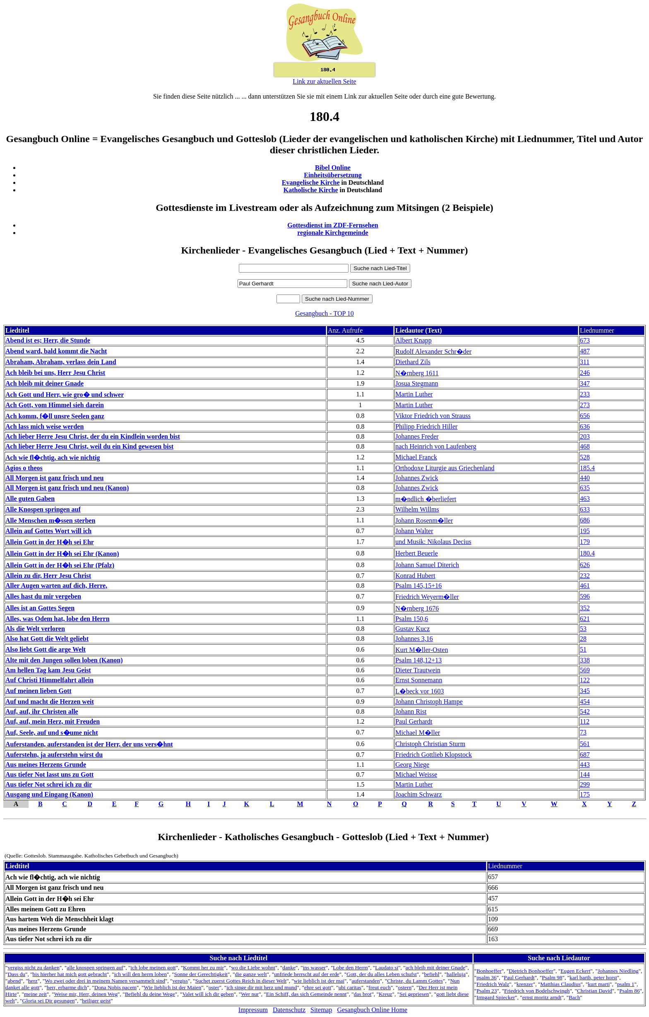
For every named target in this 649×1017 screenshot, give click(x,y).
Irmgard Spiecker (495, 997)
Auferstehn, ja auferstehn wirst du (54, 754)
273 (585, 404)
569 (585, 670)
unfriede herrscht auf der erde (306, 974)
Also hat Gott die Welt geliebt (47, 638)
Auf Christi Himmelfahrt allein (49, 680)
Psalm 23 (486, 991)
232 (585, 575)
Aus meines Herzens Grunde (45, 764)
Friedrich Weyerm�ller (427, 596)
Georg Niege (412, 764)
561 (585, 743)
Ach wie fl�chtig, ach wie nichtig (52, 457)
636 (585, 426)
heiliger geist (96, 1001)
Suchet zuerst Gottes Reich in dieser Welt (241, 981)
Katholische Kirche (311, 189)
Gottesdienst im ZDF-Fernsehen (332, 225)
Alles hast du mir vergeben (43, 596)
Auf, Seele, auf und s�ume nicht (51, 732)
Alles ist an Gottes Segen (40, 607)
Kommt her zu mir (203, 967)
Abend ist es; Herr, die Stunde (47, 340)
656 (585, 415)
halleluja (456, 974)
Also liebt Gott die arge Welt (45, 649)
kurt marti (599, 984)
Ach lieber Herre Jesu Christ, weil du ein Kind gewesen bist (89, 446)
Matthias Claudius (560, 984)
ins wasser (314, 967)
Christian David (594, 991)
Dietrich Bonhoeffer (531, 971)
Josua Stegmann (416, 383)
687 (585, 754)
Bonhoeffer (488, 971)
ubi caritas (350, 987)
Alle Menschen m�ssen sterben (50, 520)
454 (585, 701)
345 (585, 690)
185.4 (587, 467)
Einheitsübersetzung (333, 175)
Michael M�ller (417, 732)
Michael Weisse (416, 774)
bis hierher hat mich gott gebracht (70, 974)
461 (585, 585)
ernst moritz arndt (542, 997)
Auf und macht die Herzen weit (49, 701)
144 (585, 774)
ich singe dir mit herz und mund (261, 987)
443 (585, 764)
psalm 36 (486, 977)
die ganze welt (251, 974)
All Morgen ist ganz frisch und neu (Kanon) (67, 487)
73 (583, 732)
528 (585, 457)
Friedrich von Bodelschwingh (537, 991)
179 (585, 541)
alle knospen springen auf (95, 967)
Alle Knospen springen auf (43, 509)
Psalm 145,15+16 (418, 585)
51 (583, 649)
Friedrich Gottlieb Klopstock (433, 754)
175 (585, 794)
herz (33, 981)
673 (585, 340)
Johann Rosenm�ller (424, 520)
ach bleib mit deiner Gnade (435, 967)
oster (214, 987)
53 (583, 628)
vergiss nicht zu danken (33, 967)
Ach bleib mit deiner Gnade (44, 383)
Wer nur (250, 994)
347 (585, 383)
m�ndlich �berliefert (425, 498)
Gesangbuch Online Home (372, 1009)
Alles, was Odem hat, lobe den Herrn (57, 618)
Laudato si (386, 967)
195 (585, 530)
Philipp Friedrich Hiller (426, 426)
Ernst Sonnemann (418, 680)
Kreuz (385, 994)
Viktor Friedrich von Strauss (433, 415)
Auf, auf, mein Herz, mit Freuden (52, 721)
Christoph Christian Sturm (430, 743)
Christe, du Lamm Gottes (415, 981)
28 (583, 638)
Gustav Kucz (412, 628)
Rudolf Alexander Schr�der (433, 351)
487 (585, 351)
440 (585, 477)
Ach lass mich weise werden (44, 426)
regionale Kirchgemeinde (332, 232)
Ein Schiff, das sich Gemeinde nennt (306, 994)
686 (585, 520)
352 (585, 607)
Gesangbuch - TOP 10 (324, 313)
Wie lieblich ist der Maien (173, 987)
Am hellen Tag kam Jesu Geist (48, 670)
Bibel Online (333, 167)
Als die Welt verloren (35, 628)
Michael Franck (416, 457)
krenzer (525, 984)
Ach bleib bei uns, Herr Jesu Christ (55, 372)
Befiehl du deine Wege (150, 994)
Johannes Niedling (618, 971)
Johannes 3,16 (414, 638)
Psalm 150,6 (411, 618)
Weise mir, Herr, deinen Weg (86, 994)
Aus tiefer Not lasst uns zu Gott (49, 774)
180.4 (587, 553)
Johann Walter (414, 530)
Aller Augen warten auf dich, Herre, (56, 585)
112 (584, 721)
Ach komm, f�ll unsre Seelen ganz (54, 416)
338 (585, 660)
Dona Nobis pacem (115, 987)
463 (585, 498)
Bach (574, 997)
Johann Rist (410, 711)
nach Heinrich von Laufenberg (435, 446)
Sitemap (321, 1009)
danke (289, 967)
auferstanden (366, 981)
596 (585, 596)
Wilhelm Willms (417, 509)
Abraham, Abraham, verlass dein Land (60, 361)
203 (585, 436)
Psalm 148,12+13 (418, 660)
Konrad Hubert (415, 575)
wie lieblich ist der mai (319, 981)
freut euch (379, 987)
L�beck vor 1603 (419, 691)
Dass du (16, 974)
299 (585, 784)
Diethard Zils (412, 361)
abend (14, 981)
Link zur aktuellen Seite (324, 81)
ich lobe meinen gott (152, 967)
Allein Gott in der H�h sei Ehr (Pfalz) (59, 565)
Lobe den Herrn (350, 967)
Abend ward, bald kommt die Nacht (56, 351)
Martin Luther (414, 394)
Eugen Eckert (575, 971)
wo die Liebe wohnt (253, 967)
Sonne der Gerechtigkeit (201, 974)
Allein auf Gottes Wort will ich (48, 530)
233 (585, 394)
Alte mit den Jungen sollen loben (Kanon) (64, 660)
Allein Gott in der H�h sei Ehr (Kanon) (62, 553)
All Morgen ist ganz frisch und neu (54, 477)
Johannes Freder (416, 436)
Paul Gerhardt (413, 721)
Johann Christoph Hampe (429, 701)
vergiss (180, 981)
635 (585, 487)
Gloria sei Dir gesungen (48, 1001)
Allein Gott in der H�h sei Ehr (49, 542)
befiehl (431, 974)
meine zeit (35, 994)
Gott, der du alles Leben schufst (381, 974)
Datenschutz (289, 1009)
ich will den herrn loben (140, 974)
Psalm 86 (629, 991)
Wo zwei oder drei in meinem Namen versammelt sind (105, 981)
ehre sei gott (317, 987)
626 (585, 564)
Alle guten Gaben (30, 498)
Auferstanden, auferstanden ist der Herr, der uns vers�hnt (89, 744)
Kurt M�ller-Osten (421, 649)
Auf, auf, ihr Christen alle (41, 711)
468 (585, 446)
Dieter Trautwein (417, 670)
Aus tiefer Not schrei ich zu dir (48, 784)
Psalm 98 (552, 977)
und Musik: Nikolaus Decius (433, 541)
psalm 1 (626, 984)
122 (585, 680)
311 (584, 361)
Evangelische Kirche (311, 182)
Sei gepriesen (414, 994)
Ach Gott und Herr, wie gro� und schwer (64, 394)
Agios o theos (24, 467)
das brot (363, 994)
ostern (405, 987)
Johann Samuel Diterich (427, 564)
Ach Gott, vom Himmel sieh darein (54, 404)
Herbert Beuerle (416, 553)
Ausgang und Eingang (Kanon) (49, 794)
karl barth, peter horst (593, 977)
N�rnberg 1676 (417, 608)
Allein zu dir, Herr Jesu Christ (48, 575)
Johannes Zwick (416, 477)
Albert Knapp (413, 340)
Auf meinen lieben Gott (38, 690)
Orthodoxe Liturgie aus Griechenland (444, 467)
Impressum (253, 1009)
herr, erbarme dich (67, 987)
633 (585, 509)
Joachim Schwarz (418, 794)
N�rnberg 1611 (416, 373)
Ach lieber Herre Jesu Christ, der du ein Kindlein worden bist (92, 436)
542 (585, 711)
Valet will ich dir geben (207, 994)
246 (585, 372)
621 (585, 618)
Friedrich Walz (492, 984)
